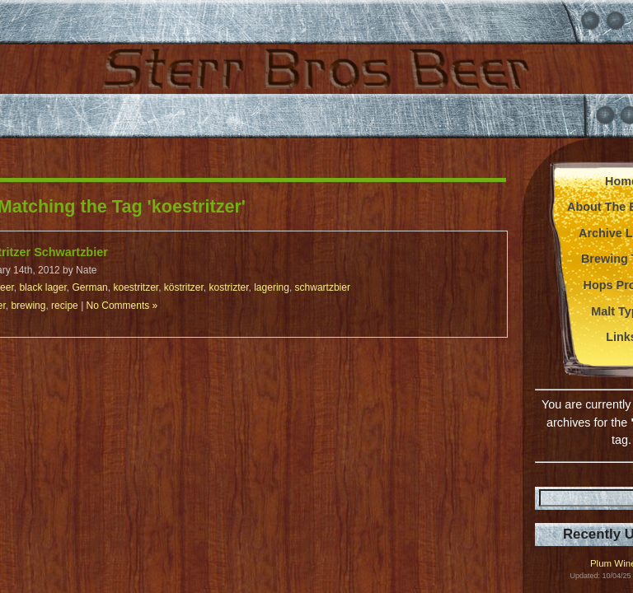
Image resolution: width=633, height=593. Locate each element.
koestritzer (135, 287)
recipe (64, 305)
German (89, 287)
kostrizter (229, 287)
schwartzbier (322, 287)
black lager (42, 287)
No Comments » (122, 305)
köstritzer (184, 287)
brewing (28, 305)
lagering (271, 287)
